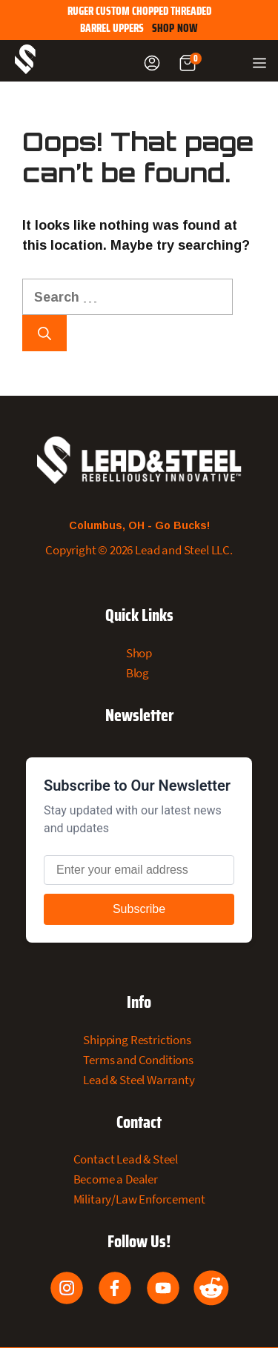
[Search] (44, 333)
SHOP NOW (175, 28)
